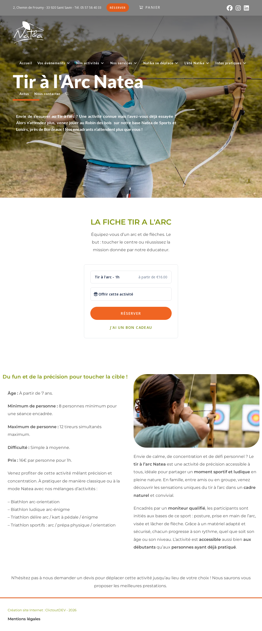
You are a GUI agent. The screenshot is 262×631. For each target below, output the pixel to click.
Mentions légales (24, 618)
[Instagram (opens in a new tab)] (238, 8)
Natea (27, 488)
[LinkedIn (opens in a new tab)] (245, 8)
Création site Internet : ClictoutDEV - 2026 (42, 610)
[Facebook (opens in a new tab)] (229, 8)
